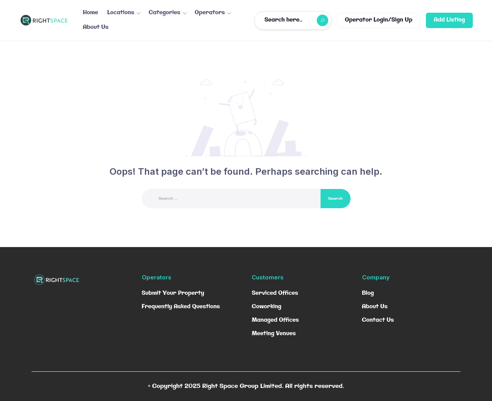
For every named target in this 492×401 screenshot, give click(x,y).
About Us (96, 27)
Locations (120, 13)
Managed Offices (275, 320)
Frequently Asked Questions (181, 307)
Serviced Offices (275, 293)
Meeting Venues (274, 334)
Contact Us (378, 320)
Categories (164, 13)
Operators (210, 13)
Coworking (266, 307)
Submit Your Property (173, 293)
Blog (368, 293)
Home (90, 13)
